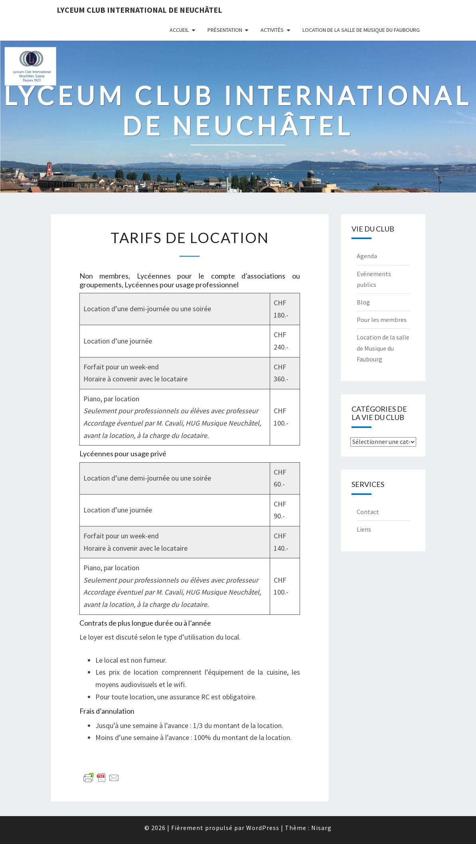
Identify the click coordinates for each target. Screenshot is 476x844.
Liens (364, 529)
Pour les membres (382, 320)
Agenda (367, 256)
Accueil (179, 29)
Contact (368, 512)
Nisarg (321, 828)
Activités (272, 29)
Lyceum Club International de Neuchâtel (139, 10)
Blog (363, 302)
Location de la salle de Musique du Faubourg (361, 29)
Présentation (224, 29)
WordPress (262, 828)
